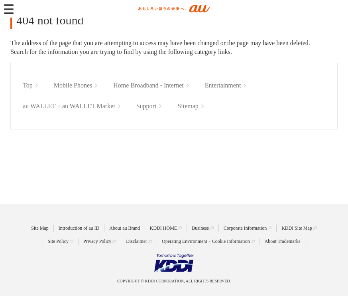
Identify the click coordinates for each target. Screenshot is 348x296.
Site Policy (58, 241)
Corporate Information (245, 228)
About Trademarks (283, 241)
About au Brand (124, 228)
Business (200, 228)
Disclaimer (136, 241)
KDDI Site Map (296, 228)
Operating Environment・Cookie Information (206, 241)
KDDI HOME (163, 228)
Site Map (40, 228)
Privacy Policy (97, 241)
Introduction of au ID (79, 228)
